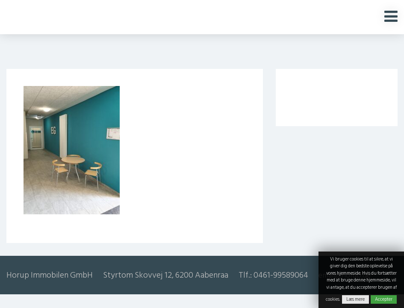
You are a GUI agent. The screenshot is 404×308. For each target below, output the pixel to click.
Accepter (383, 299)
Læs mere (355, 299)
